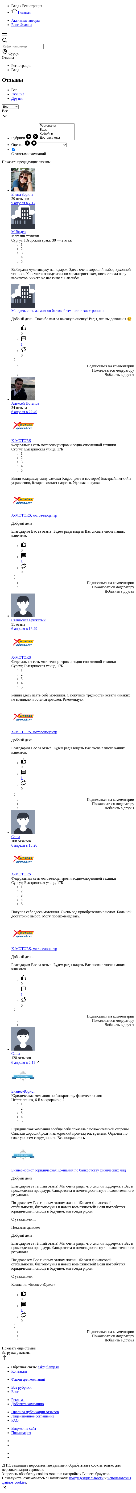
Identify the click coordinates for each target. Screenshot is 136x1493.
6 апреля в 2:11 (25, 1062)
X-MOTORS (21, 441)
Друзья (17, 98)
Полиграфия (21, 1433)
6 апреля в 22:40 (24, 412)
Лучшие (17, 94)
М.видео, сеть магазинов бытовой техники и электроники (57, 311)
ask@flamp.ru (48, 1367)
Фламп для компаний (28, 1379)
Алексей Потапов (25, 403)
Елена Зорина (22, 194)
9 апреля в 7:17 (23, 203)
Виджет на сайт (23, 1428)
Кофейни (56, 134)
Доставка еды (56, 138)
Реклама (18, 1400)
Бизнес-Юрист (23, 1091)
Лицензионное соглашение (32, 1416)
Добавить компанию (27, 1404)
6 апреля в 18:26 (24, 845)
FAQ (15, 1420)
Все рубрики (21, 1387)
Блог (15, 1392)
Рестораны (56, 126)
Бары (56, 130)
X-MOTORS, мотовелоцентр (34, 515)
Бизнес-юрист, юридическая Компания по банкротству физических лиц (68, 1170)
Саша (15, 837)
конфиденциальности (86, 1478)
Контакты (19, 1371)
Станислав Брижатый (28, 620)
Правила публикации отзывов (35, 1412)
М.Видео (18, 232)
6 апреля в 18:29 (24, 629)
